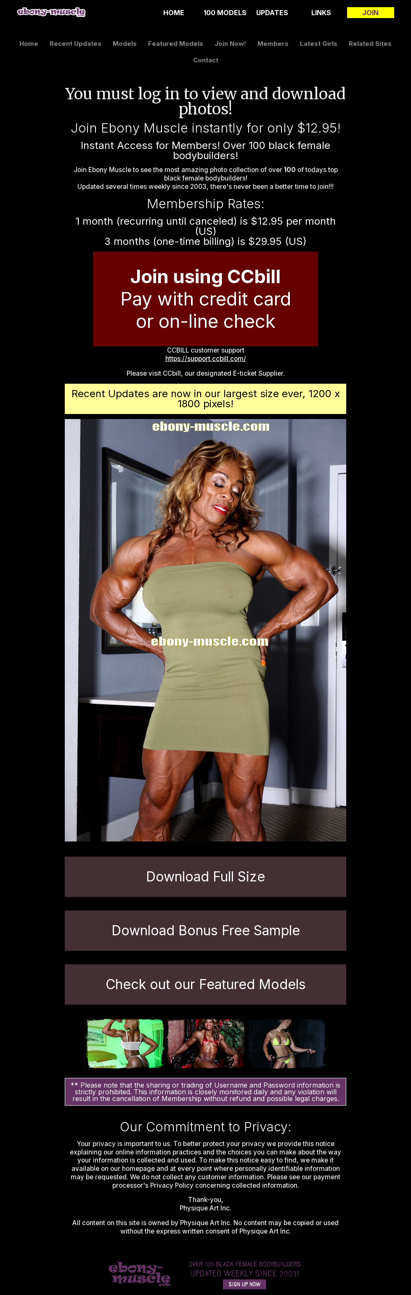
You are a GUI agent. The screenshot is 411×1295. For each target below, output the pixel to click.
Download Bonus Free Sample (205, 930)
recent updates (75, 44)
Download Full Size (205, 876)
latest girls (318, 44)
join (370, 12)
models (125, 44)
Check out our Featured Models (206, 984)
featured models (175, 44)
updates (272, 12)
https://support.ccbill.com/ (205, 359)
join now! (230, 44)
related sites (370, 44)
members (273, 44)
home (173, 12)
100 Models (225, 12)
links (321, 12)
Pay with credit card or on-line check (205, 298)
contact (205, 60)
